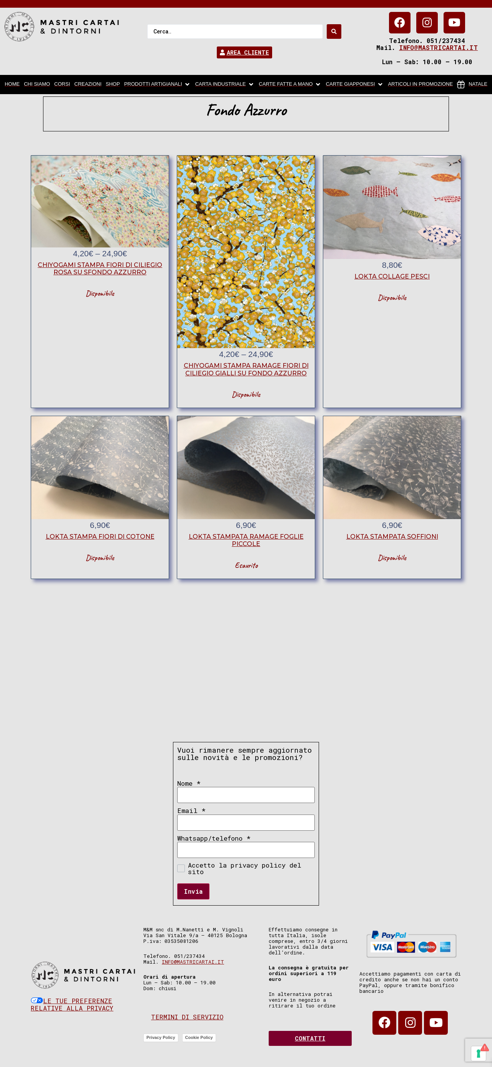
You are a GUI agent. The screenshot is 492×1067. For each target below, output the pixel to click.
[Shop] (113, 84)
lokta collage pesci (392, 276)
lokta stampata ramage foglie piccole (246, 540)
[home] (12, 84)
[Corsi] (62, 84)
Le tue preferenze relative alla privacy (72, 1004)
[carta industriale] (225, 84)
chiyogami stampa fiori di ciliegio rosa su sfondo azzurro (100, 268)
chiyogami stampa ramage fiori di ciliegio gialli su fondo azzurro (246, 369)
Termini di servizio (187, 1016)
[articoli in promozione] (420, 84)
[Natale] (472, 84)
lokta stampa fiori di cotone (100, 536)
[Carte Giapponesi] (355, 84)
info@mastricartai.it (438, 47)
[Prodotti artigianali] (157, 84)
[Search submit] (334, 31)
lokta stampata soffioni (392, 536)
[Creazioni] (88, 84)
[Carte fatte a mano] (290, 84)
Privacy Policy (160, 1037)
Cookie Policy (199, 1037)
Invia (193, 891)
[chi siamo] (37, 84)
